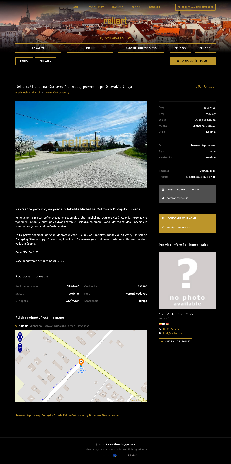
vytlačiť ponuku (175, 198)
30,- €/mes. (206, 86)
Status (19, 293)
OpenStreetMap (138, 400)
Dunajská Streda (51, 415)
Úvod (74, 7)
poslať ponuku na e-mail (181, 189)
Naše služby (95, 7)
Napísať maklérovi (176, 227)
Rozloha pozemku (26, 286)
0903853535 (171, 329)
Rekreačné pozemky (57, 92)
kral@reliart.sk (172, 333)
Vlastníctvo (91, 286)
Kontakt (154, 7)
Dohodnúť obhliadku (179, 218)
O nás (136, 7)
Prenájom (45, 62)
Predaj (24, 62)
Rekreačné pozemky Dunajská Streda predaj (91, 415)
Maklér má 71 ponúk (175, 341)
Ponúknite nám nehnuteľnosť (195, 7)
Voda (87, 293)
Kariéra (117, 7)
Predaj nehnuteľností (27, 92)
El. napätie (22, 300)
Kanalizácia (91, 300)
